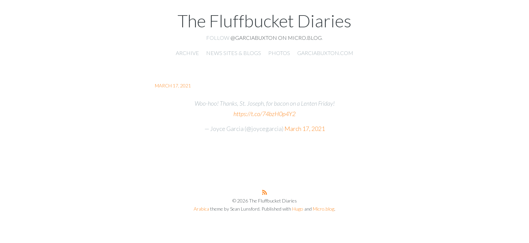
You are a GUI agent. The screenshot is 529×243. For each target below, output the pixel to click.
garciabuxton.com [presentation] (325, 53)
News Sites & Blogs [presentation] (233, 53)
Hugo (297, 209)
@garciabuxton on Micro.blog (276, 37)
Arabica (201, 209)
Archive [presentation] (187, 53)
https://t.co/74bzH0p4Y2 (264, 113)
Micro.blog (323, 209)
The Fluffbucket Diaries (264, 20)
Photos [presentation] (279, 53)
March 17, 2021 (304, 128)
